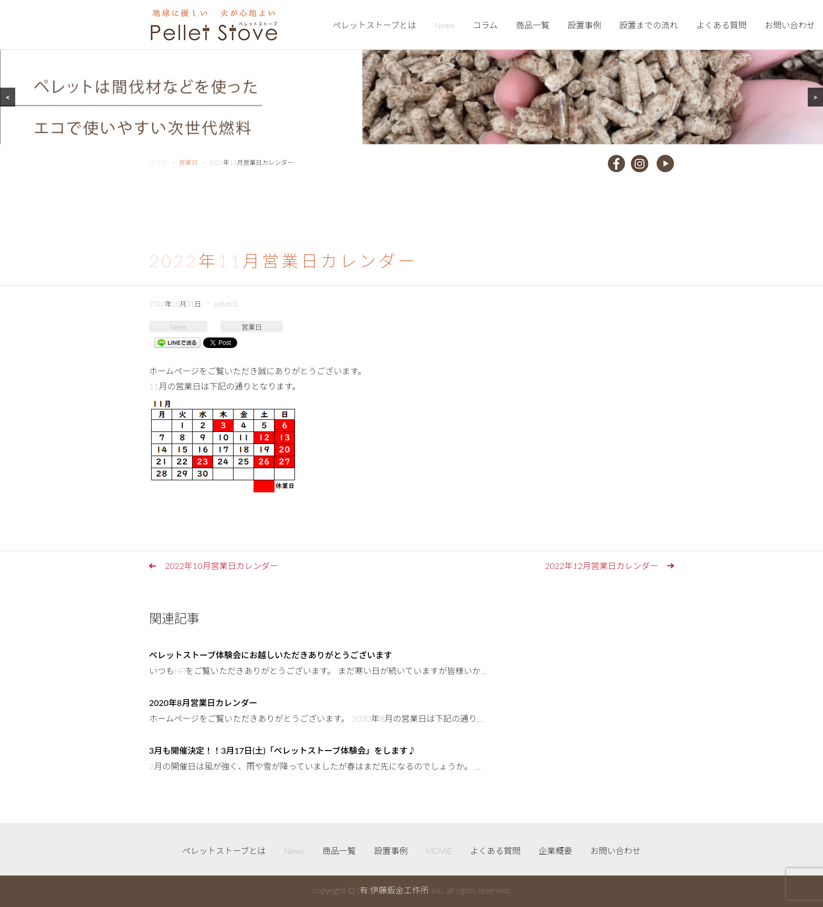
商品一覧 (533, 25)
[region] (411, 72)
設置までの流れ (648, 25)
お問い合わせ (790, 25)
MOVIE (439, 851)
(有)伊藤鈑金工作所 (393, 890)
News (444, 25)
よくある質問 (721, 25)
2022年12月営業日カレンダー (601, 566)
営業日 (251, 327)
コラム (485, 25)
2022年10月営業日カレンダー (221, 566)
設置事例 (584, 25)
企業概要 (555, 851)
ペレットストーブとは (374, 25)
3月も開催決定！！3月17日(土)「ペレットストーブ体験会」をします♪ (282, 750)
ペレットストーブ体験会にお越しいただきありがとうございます (270, 655)
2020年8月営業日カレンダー (203, 703)
